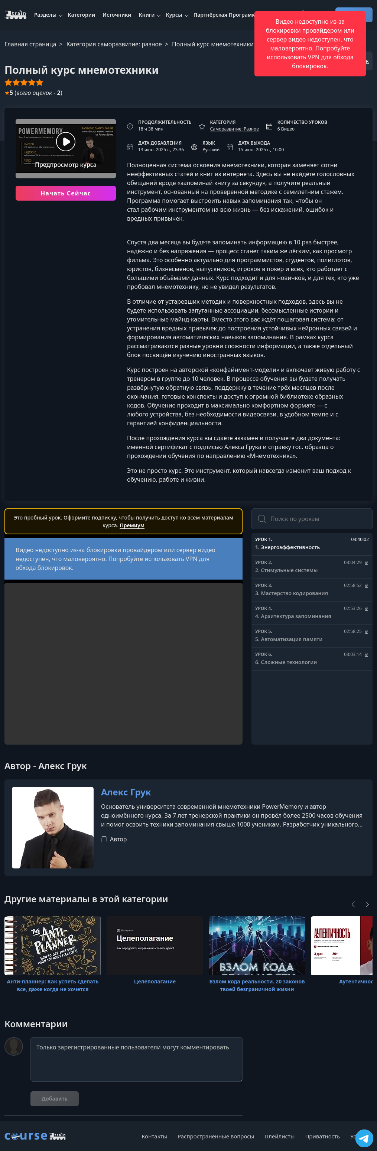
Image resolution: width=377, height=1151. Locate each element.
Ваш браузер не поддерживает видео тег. (123, 690)
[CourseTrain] (15, 14)
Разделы (45, 14)
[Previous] (353, 904)
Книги (147, 14)
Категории (81, 14)
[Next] (367, 904)
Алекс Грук (126, 792)
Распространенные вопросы (216, 1136)
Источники (117, 14)
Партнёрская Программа (226, 14)
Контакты (154, 1136)
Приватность (322, 1136)
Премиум (132, 525)
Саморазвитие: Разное (234, 129)
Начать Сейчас (65, 193)
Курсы (174, 14)
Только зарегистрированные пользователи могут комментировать (136, 1059)
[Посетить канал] (364, 1138)
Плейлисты (279, 1136)
